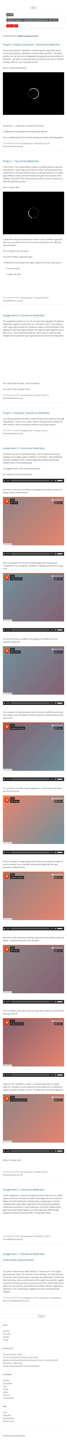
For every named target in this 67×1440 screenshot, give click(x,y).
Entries (7, 1415)
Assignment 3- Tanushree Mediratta (23, 448)
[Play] (4, 481)
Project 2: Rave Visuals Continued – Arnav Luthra (20, 1357)
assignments (44, 1297)
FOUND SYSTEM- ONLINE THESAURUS (18, 1260)
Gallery (5, 1392)
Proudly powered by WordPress (14, 1436)
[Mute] (56, 481)
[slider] (30, 480)
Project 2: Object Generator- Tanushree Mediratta (31, 44)
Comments (8, 1418)
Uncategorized (26, 143)
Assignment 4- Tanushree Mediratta (23, 315)
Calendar (6, 1331)
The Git (5, 1340)
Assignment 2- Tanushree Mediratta (23, 1189)
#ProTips (6, 1380)
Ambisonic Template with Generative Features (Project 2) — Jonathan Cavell (30, 1360)
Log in (5, 1412)
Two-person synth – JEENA (12, 1354)
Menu (33, 7)
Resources (7, 1334)
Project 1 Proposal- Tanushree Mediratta (26, 413)
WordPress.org (8, 1421)
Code (5, 1386)
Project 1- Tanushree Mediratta (21, 161)
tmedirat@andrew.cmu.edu (27, 36)
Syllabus (6, 1337)
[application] (33, 480)
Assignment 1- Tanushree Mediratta (23, 1254)
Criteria (5, 1389)
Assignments (26, 1297)
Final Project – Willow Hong (12, 1363)
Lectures (6, 1395)
